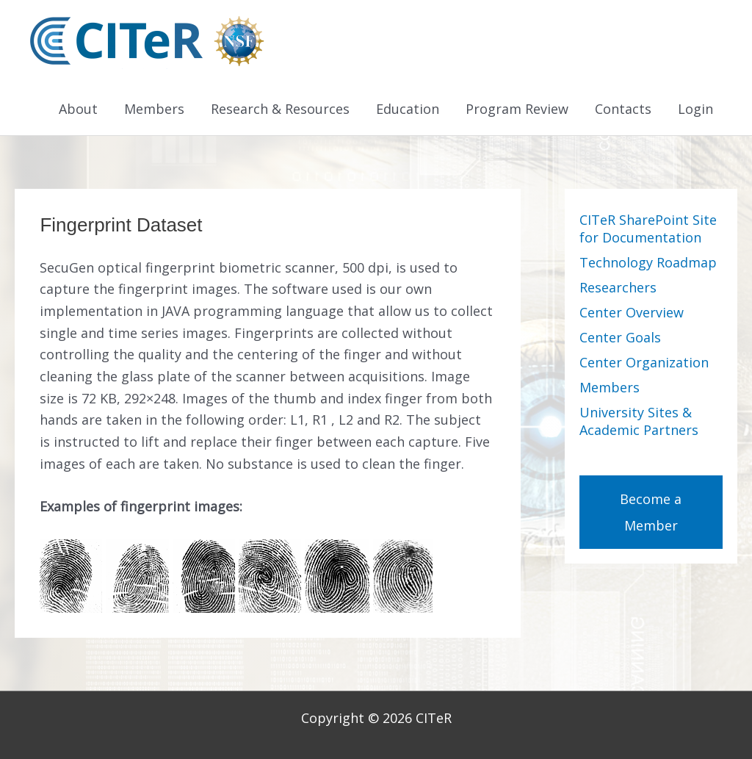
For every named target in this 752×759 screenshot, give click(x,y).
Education (407, 109)
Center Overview (631, 312)
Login (695, 109)
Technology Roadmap (648, 262)
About (78, 109)
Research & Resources (280, 109)
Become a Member (651, 512)
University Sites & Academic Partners (638, 421)
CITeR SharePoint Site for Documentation (648, 228)
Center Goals (620, 337)
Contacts (623, 109)
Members (154, 109)
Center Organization (644, 362)
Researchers (618, 287)
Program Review (517, 109)
